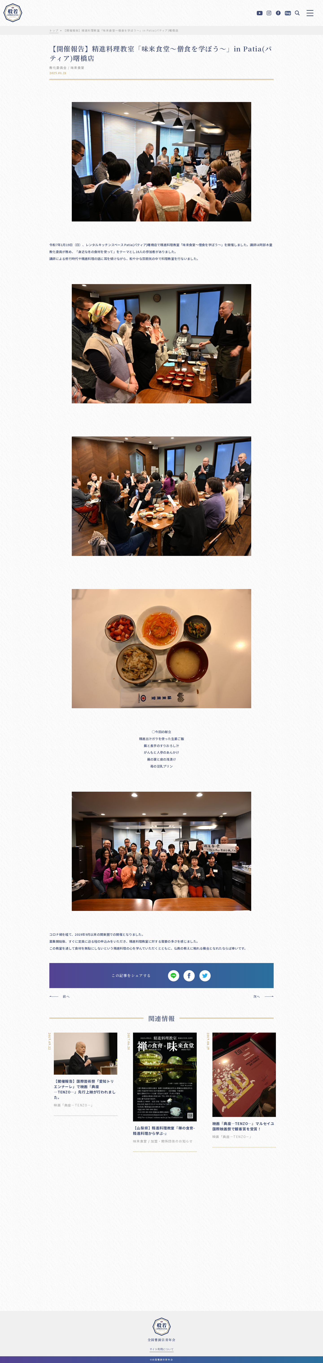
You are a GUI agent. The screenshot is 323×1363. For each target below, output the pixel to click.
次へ (256, 996)
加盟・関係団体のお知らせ (172, 1141)
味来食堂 (78, 67)
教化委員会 (58, 67)
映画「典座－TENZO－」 (74, 1105)
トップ (54, 30)
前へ (66, 996)
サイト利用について (162, 1349)
